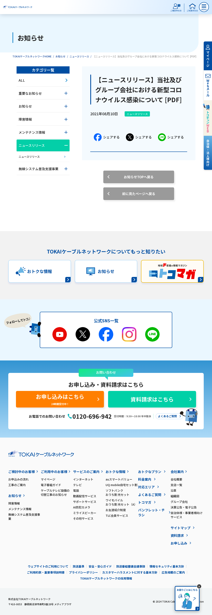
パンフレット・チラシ (151, 512)
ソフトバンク (122, 492)
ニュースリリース (79, 56)
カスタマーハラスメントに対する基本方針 (129, 572)
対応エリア (146, 486)
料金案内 (144, 479)
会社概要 (176, 479)
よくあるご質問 (149, 494)
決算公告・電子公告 (184, 507)
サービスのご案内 (86, 471)
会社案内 (177, 471)
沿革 (173, 490)
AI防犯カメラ (81, 507)
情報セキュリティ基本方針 (166, 566)
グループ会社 (179, 502)
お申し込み (179, 543)
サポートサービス (84, 502)
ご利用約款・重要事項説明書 (46, 572)
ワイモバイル (122, 502)
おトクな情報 (115, 471)
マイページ (48, 479)
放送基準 (78, 566)
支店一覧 (176, 485)
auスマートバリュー (119, 479)
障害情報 (14, 503)
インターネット (83, 479)
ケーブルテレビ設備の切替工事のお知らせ (55, 492)
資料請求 (177, 535)
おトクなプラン (149, 471)
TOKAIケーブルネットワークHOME (32, 56)
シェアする (107, 137)
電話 (76, 490)
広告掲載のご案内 (173, 572)
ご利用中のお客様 (54, 471)
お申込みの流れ (18, 479)
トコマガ (144, 502)
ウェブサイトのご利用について (48, 566)
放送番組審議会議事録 (130, 566)
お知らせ (60, 56)
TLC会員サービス (117, 515)
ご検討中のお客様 (21, 471)
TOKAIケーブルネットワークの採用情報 (106, 578)
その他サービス (83, 518)
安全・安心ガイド (100, 566)
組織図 (175, 496)
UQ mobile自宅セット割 (121, 485)
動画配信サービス (84, 496)
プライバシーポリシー (83, 572)
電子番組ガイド (51, 485)
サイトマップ (180, 527)
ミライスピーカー (84, 513)
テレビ (77, 485)
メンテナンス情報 (19, 509)
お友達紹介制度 (116, 510)
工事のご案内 (17, 485)
